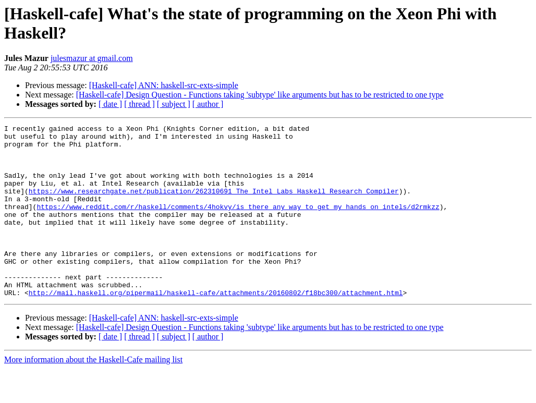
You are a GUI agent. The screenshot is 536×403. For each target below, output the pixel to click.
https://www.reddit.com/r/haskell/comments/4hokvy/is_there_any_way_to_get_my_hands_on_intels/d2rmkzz (237, 223)
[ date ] (110, 104)
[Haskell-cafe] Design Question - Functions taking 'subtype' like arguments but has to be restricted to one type (260, 94)
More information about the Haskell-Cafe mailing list (93, 393)
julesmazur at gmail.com (92, 58)
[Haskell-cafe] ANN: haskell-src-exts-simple (163, 85)
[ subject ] (173, 104)
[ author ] (208, 104)
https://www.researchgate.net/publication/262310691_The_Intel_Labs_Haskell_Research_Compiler (214, 205)
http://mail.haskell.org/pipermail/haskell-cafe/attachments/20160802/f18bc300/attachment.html (216, 327)
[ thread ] (139, 104)
